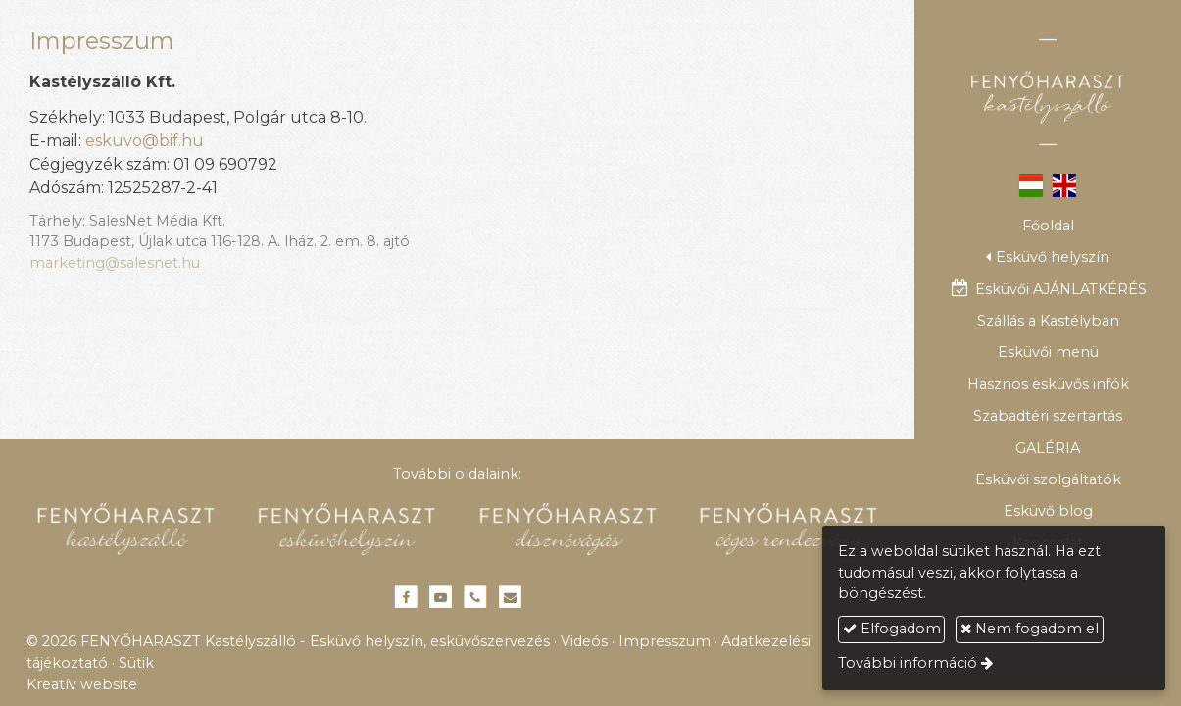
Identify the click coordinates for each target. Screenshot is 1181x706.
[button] (1047, 258)
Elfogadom (892, 628)
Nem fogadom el (1029, 628)
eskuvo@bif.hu (144, 140)
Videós (584, 641)
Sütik (136, 663)
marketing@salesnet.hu (114, 263)
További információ (907, 663)
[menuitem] (1047, 225)
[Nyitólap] (1047, 92)
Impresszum (664, 641)
